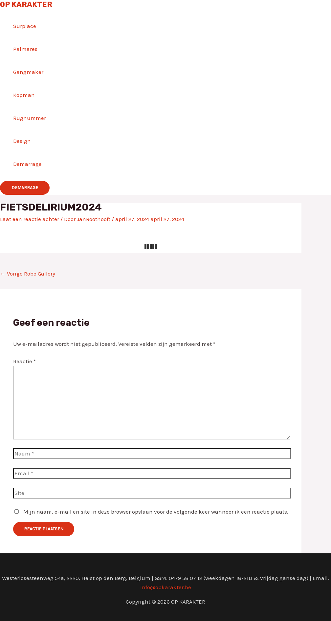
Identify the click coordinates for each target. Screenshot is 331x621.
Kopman (24, 95)
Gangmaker (28, 72)
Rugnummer (29, 118)
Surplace (24, 26)
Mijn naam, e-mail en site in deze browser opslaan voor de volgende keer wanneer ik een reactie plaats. (155, 511)
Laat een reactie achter (29, 219)
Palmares (25, 49)
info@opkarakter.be (165, 587)
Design (22, 141)
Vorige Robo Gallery (27, 273)
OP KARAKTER (26, 4)
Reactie (24, 361)
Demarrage (27, 164)
